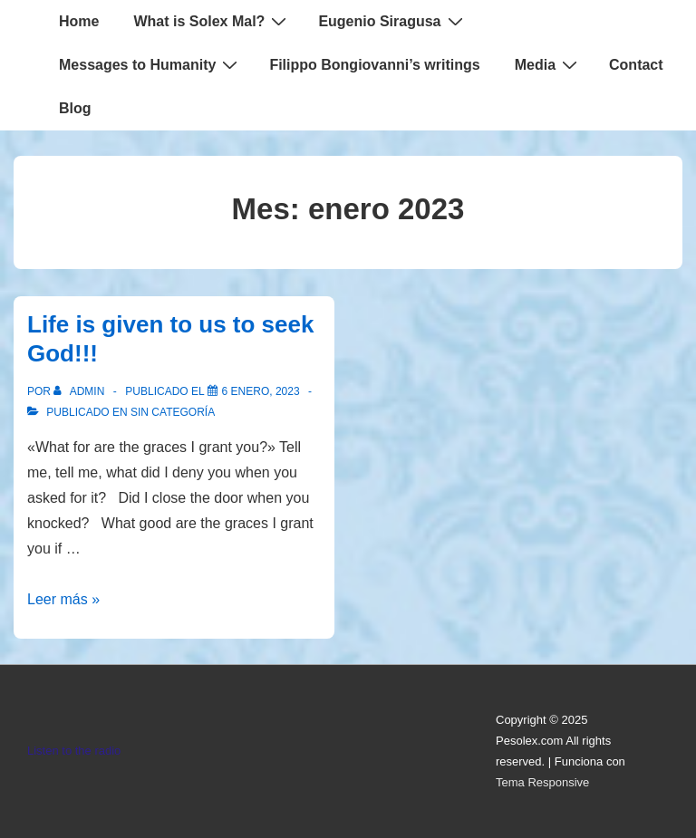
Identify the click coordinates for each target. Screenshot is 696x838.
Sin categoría (172, 412)
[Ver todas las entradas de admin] (80, 391)
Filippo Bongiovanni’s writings (374, 64)
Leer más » (63, 599)
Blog (75, 108)
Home (79, 21)
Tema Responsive (542, 782)
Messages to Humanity (150, 64)
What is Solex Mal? (212, 21)
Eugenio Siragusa (392, 21)
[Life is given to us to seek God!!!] (261, 391)
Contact (636, 64)
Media (548, 64)
